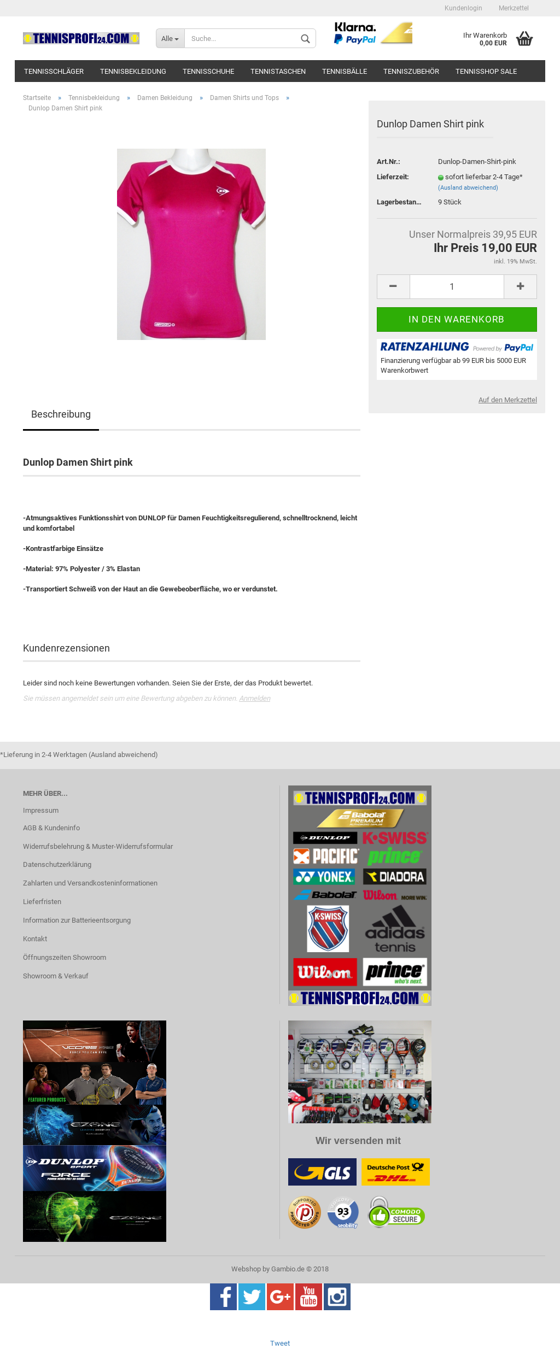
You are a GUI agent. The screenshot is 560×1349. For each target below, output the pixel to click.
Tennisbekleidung (133, 71)
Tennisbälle (344, 71)
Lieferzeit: (393, 177)
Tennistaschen (278, 71)
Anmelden (254, 698)
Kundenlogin (463, 8)
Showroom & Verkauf (56, 976)
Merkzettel (514, 8)
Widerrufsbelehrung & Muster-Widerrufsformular (98, 846)
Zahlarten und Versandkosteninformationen (90, 883)
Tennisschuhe (208, 71)
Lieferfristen (42, 902)
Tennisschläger (54, 71)
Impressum (41, 810)
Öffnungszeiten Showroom (64, 957)
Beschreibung (61, 414)
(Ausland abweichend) (468, 187)
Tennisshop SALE (486, 71)
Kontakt (35, 939)
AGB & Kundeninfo (51, 828)
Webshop (246, 1269)
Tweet (280, 1343)
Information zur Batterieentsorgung (77, 920)
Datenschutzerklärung (57, 864)
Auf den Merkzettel (508, 400)
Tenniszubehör (411, 71)
